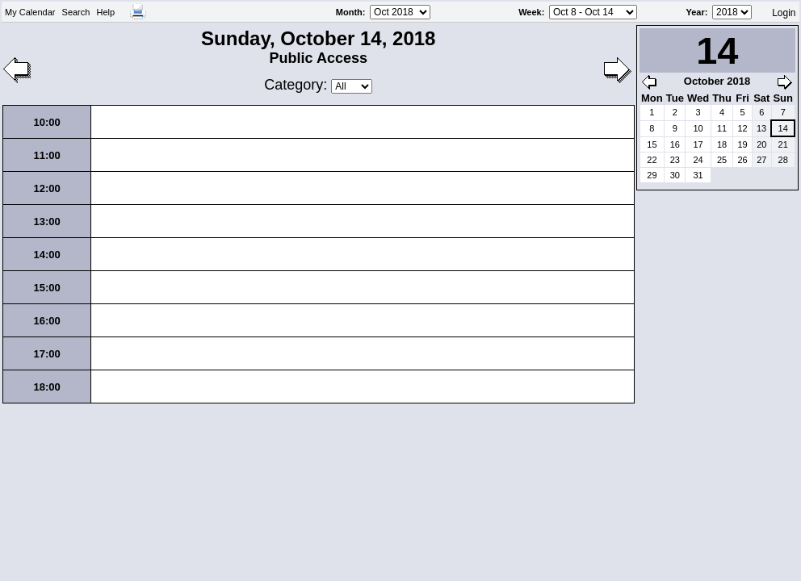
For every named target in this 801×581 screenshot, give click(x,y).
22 (651, 160)
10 (697, 128)
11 (722, 128)
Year (695, 12)
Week (530, 12)
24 (697, 160)
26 (742, 160)
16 (675, 144)
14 (783, 128)
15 (651, 144)
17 (697, 144)
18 (722, 144)
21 (783, 144)
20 (761, 144)
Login (783, 13)
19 (742, 144)
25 (722, 160)
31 (697, 175)
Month (349, 12)
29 (651, 175)
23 (675, 160)
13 (761, 128)
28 (783, 160)
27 (761, 160)
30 (675, 175)
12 (742, 128)
